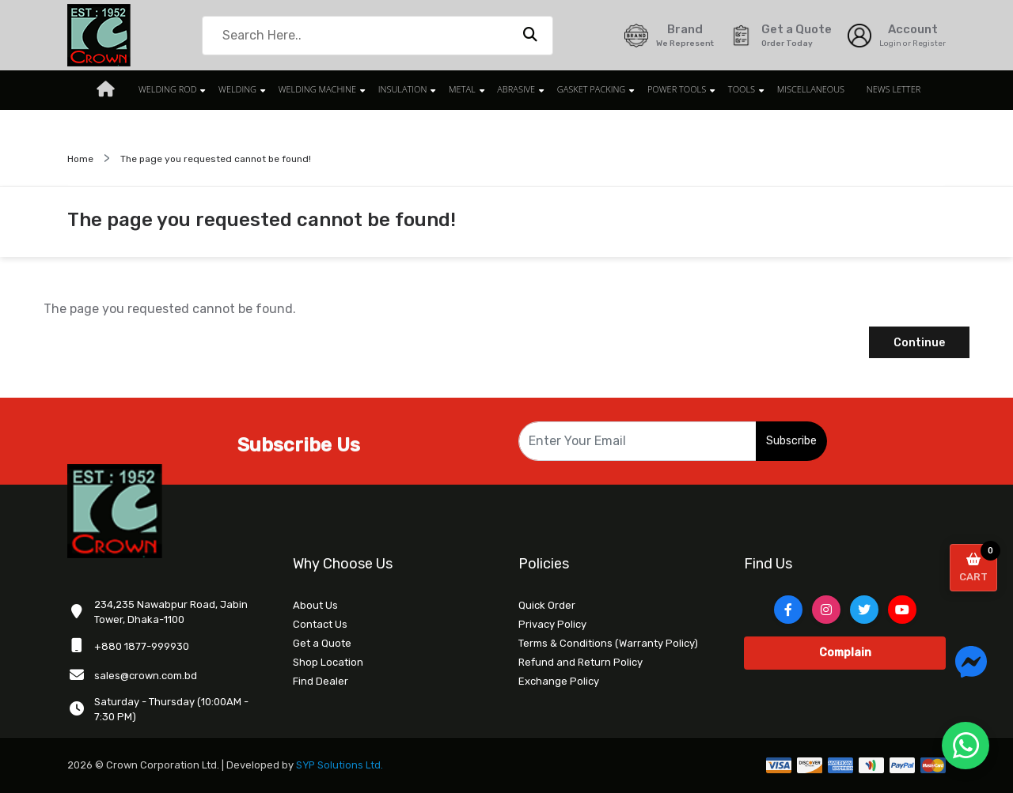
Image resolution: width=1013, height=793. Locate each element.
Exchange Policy (558, 681)
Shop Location (328, 662)
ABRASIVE (514, 90)
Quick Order (546, 605)
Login (890, 43)
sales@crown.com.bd (145, 676)
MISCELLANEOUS (796, 90)
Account (913, 29)
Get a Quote (322, 643)
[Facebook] (788, 609)
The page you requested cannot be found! (215, 158)
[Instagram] (826, 609)
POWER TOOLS (668, 90)
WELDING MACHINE (323, 90)
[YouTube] (902, 609)
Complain (845, 652)
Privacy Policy (552, 624)
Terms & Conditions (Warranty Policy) (608, 643)
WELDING (246, 90)
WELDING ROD (179, 90)
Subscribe (791, 440)
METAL (462, 90)
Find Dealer (320, 681)
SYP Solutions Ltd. (340, 765)
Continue (919, 342)
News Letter (876, 90)
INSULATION (405, 90)
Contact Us (320, 624)
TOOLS (729, 90)
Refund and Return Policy (580, 662)
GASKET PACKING (586, 90)
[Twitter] (864, 609)
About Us (315, 605)
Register (929, 43)
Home (80, 158)
